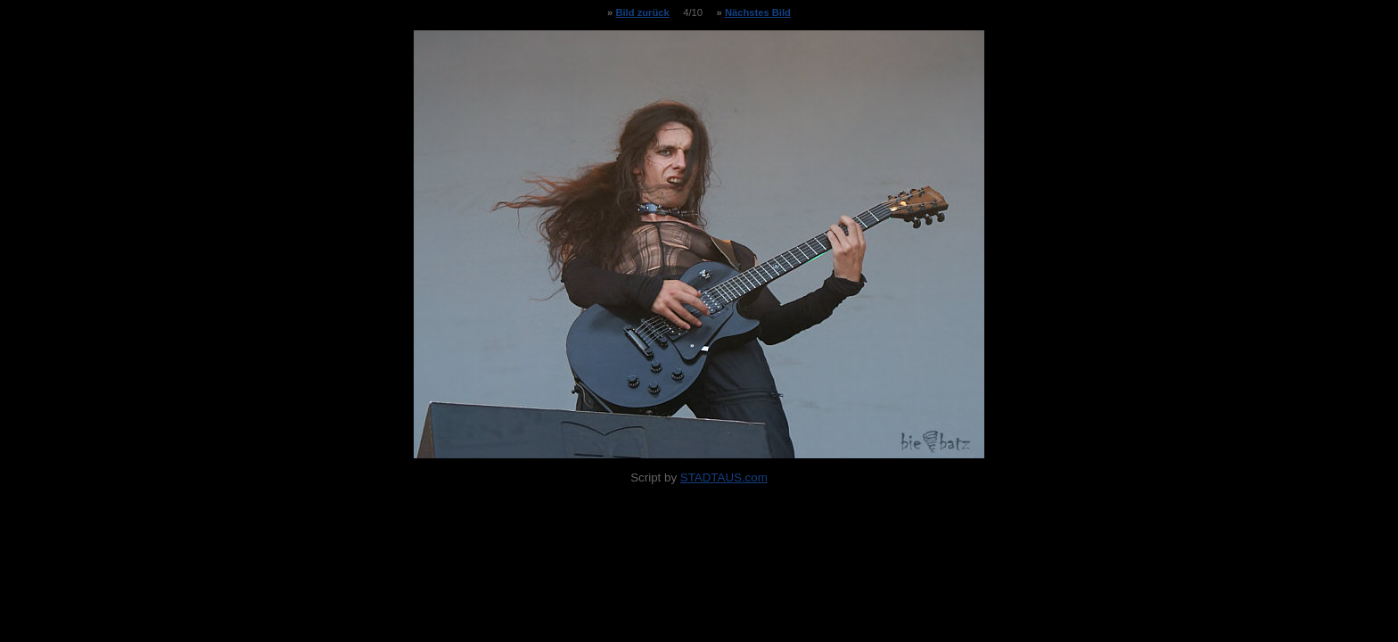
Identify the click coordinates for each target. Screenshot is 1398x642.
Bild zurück (642, 12)
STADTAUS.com (724, 477)
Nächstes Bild (758, 12)
